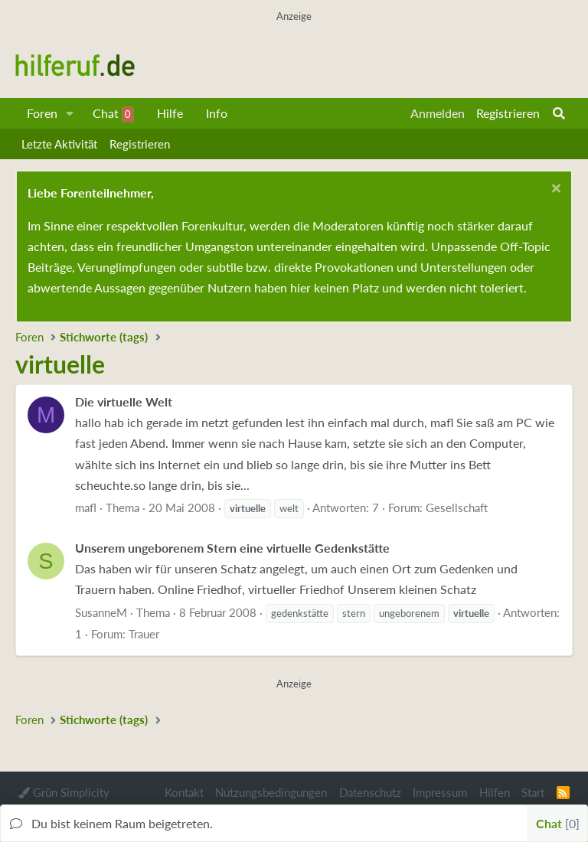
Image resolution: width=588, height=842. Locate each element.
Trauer (144, 634)
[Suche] (559, 113)
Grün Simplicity (63, 792)
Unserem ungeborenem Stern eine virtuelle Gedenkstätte (232, 547)
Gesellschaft (457, 507)
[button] (70, 113)
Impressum (440, 792)
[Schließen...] (553, 190)
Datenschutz (370, 792)
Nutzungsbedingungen (271, 792)
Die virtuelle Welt (123, 401)
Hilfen (494, 792)
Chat (113, 114)
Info (216, 113)
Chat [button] (558, 823)
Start (532, 792)
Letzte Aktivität (59, 144)
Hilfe (170, 113)
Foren (42, 113)
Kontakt (184, 792)
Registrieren (139, 144)
